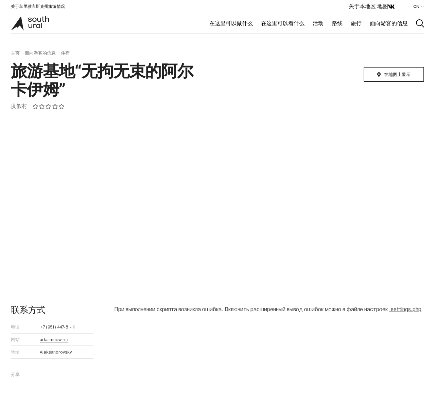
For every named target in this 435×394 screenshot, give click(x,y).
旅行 (356, 23)
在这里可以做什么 (231, 23)
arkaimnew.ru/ (54, 339)
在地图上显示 (397, 74)
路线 (337, 23)
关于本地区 (362, 6)
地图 (382, 6)
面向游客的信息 (389, 23)
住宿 (65, 53)
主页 (15, 53)
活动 (318, 23)
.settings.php (405, 309)
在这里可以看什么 (282, 23)
